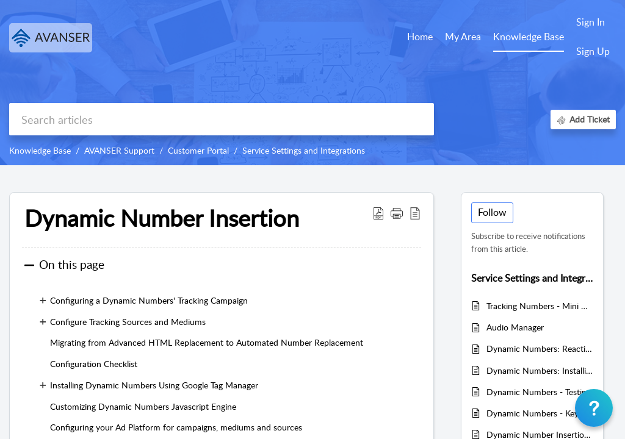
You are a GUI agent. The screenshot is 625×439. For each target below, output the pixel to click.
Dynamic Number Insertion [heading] (161, 218)
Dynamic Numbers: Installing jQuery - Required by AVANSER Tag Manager (539, 370)
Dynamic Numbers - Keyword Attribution (539, 413)
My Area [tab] (463, 36)
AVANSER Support (119, 150)
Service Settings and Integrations (303, 150)
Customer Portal (198, 150)
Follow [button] (492, 212)
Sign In (590, 22)
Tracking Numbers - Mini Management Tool (539, 306)
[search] (221, 119)
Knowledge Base (40, 150)
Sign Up (593, 51)
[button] (378, 213)
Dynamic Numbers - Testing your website (539, 392)
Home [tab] (420, 36)
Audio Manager (515, 327)
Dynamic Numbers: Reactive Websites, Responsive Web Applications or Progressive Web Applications (539, 348)
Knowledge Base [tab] (528, 36)
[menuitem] (593, 23)
